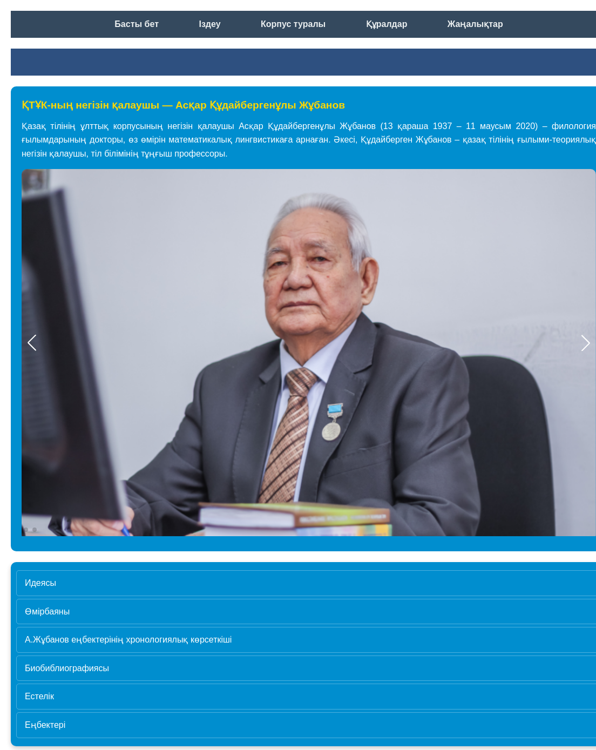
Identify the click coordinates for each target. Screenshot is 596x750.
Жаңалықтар (475, 24)
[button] (586, 343)
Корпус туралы (293, 24)
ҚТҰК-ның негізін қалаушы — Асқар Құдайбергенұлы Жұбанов (183, 105)
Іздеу (209, 24)
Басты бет (136, 24)
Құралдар (387, 24)
